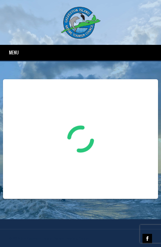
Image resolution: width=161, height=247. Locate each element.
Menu (14, 52)
